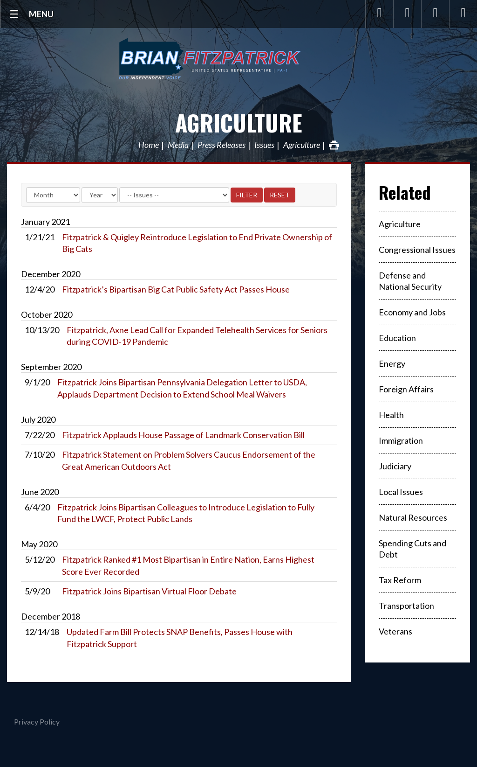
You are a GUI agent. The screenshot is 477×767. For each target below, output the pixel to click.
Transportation (406, 605)
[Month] (53, 195)
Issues (264, 145)
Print (334, 145)
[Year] (100, 195)
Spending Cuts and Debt (412, 548)
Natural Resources (413, 517)
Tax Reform (400, 580)
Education (397, 338)
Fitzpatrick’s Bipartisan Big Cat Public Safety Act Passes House (176, 289)
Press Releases (221, 145)
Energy (392, 363)
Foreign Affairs (406, 389)
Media (178, 145)
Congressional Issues (417, 249)
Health (391, 415)
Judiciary (395, 466)
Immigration (401, 440)
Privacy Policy (37, 721)
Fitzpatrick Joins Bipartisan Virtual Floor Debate (149, 591)
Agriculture (238, 122)
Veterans (395, 631)
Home (148, 145)
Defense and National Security (410, 281)
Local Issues (401, 492)
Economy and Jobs (412, 312)
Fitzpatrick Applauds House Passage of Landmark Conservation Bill (183, 435)
